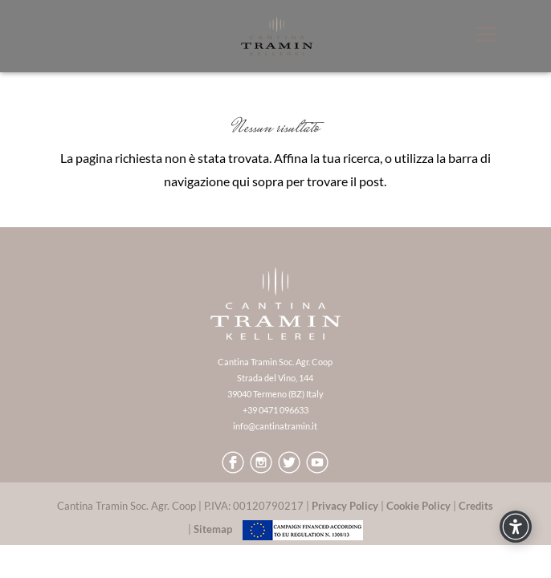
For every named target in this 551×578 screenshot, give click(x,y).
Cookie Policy (418, 505)
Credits (476, 505)
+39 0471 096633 (275, 410)
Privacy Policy (345, 505)
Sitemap (213, 529)
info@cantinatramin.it (275, 426)
